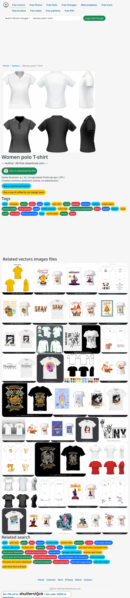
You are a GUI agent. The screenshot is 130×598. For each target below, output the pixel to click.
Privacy (69, 579)
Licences (50, 579)
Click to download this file (19, 171)
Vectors (16, 65)
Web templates (89, 4)
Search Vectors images (16, 18)
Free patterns (53, 10)
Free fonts (52, 4)
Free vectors (18, 4)
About (78, 579)
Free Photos (35, 4)
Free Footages (69, 4)
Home (6, 65)
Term (60, 579)
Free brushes (19, 10)
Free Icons (106, 4)
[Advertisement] (65, 43)
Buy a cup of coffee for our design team (23, 192)
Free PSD (69, 10)
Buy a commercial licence (16, 186)
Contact (88, 579)
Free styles (36, 10)
